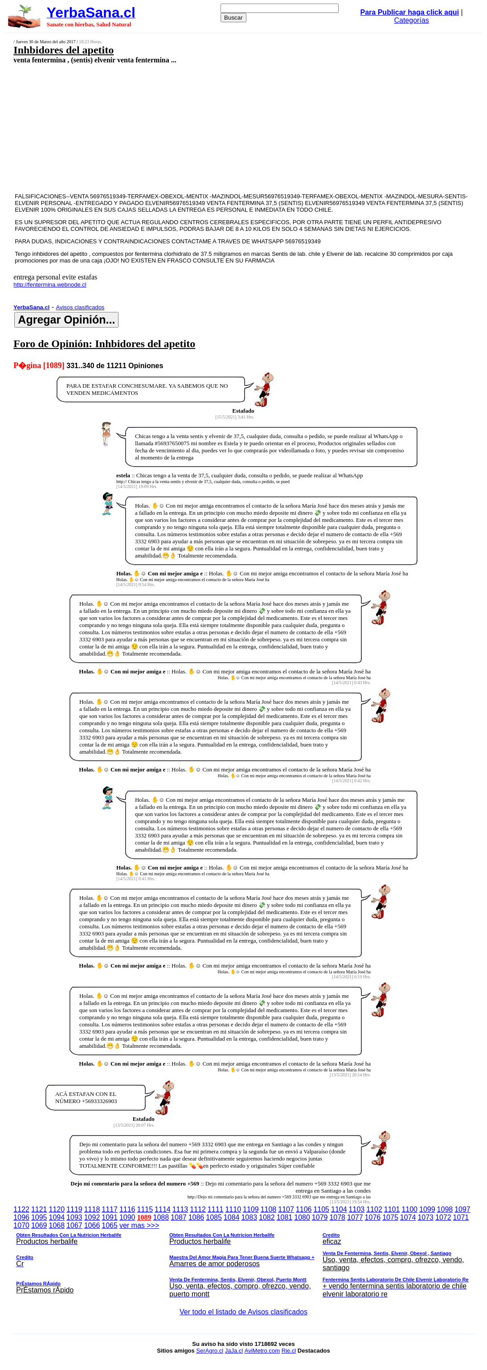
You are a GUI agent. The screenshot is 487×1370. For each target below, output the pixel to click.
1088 (161, 1217)
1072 (443, 1217)
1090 (127, 1217)
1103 (357, 1209)
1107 (286, 1209)
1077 (355, 1217)
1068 (57, 1225)
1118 (92, 1209)
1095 (39, 1217)
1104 (339, 1209)
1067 (74, 1225)
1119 (74, 1209)
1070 (21, 1225)
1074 (408, 1217)
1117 (110, 1209)
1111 (216, 1209)
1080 (302, 1217)
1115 (145, 1209)
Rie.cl (289, 1350)
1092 (92, 1217)
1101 (392, 1209)
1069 (39, 1225)
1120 (57, 1209)
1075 (390, 1217)
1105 (321, 1209)
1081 (285, 1217)
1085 (214, 1217)
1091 (110, 1217)
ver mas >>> (243, 1261)
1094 (57, 1217)
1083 (249, 1217)
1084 (232, 1217)
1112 (198, 1209)
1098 (445, 1209)
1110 (233, 1209)
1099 (427, 1209)
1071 (461, 1217)
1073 (425, 1217)
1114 (163, 1209)
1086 (196, 1217)
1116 (127, 1209)
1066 (92, 1225)
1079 (320, 1217)
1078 (337, 1217)
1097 (462, 1209)
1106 (304, 1209)
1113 (180, 1209)
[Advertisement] (202, 128)
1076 (373, 1217)
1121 (39, 1209)
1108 (269, 1209)
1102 (374, 1209)
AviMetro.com (262, 1350)
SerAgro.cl (209, 1350)
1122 (21, 1209)
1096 (21, 1217)
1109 (251, 1209)
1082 (267, 1217)
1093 (74, 1217)
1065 (110, 1225)
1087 (179, 1217)
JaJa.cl (234, 1350)
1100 (409, 1209)
